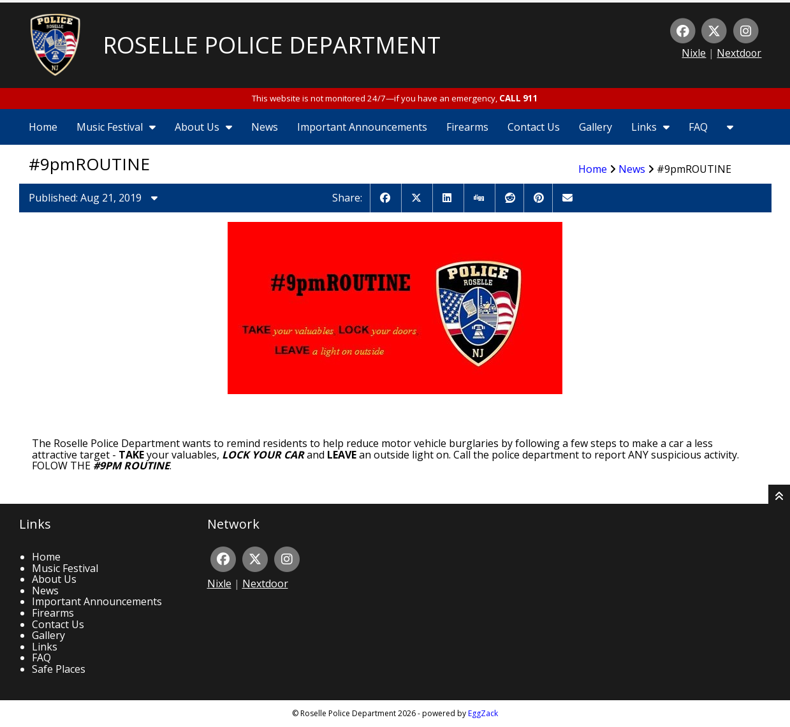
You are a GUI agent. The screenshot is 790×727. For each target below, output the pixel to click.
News (264, 127)
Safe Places (58, 669)
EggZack (483, 713)
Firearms (467, 127)
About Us (203, 127)
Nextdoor (739, 53)
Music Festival (116, 127)
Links (650, 127)
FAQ (698, 127)
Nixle (694, 53)
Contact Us (534, 127)
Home (43, 127)
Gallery (595, 127)
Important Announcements (362, 127)
